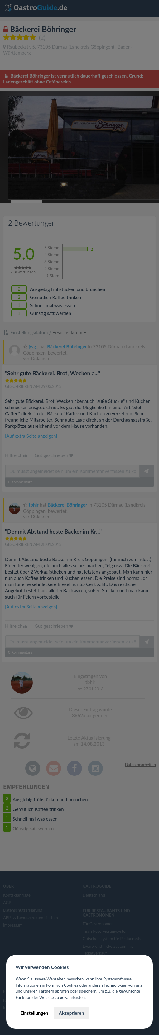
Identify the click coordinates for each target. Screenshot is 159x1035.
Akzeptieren (71, 1013)
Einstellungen (34, 1013)
